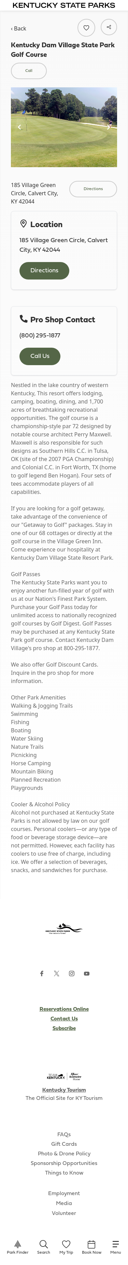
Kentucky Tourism (64, 1090)
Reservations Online (64, 1009)
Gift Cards (64, 1144)
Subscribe (64, 1028)
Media (64, 1203)
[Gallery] (64, 127)
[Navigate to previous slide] (19, 127)
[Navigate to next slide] (108, 127)
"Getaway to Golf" (44, 525)
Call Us (39, 356)
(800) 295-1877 (39, 336)
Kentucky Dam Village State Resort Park (61, 557)
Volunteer (64, 1213)
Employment (64, 1193)
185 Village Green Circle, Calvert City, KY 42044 (34, 193)
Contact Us (64, 1019)
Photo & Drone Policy (64, 1154)
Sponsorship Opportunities (64, 1163)
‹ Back (18, 28)
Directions (44, 271)
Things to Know (64, 1173)
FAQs (64, 1135)
